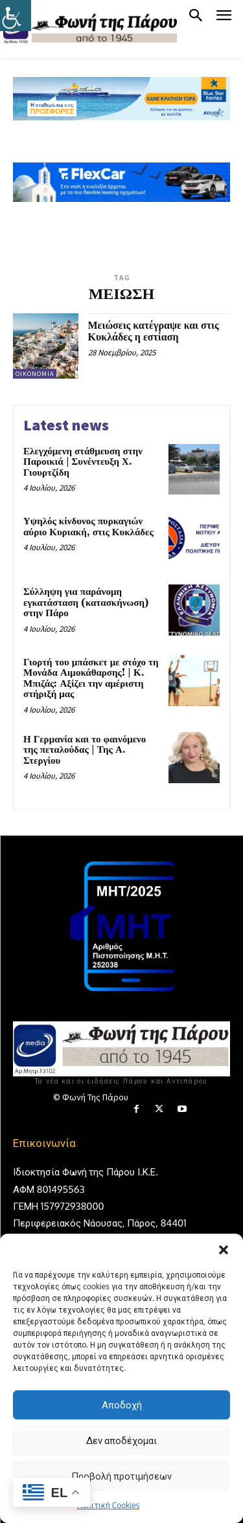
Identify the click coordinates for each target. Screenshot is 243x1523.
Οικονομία (35, 374)
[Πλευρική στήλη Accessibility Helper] (15, 15)
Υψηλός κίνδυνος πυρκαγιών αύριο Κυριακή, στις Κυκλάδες (88, 527)
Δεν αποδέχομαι (121, 1440)
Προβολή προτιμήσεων (121, 1476)
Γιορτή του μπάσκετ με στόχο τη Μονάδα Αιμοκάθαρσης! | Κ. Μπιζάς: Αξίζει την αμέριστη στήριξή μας (90, 678)
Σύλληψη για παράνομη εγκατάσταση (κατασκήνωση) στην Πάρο (85, 602)
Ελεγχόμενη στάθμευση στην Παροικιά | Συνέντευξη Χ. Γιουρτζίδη (83, 462)
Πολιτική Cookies (108, 1505)
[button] (223, 1249)
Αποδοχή (122, 1405)
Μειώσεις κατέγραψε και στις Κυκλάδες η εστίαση (153, 331)
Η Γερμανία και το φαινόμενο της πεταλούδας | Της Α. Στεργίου (84, 750)
